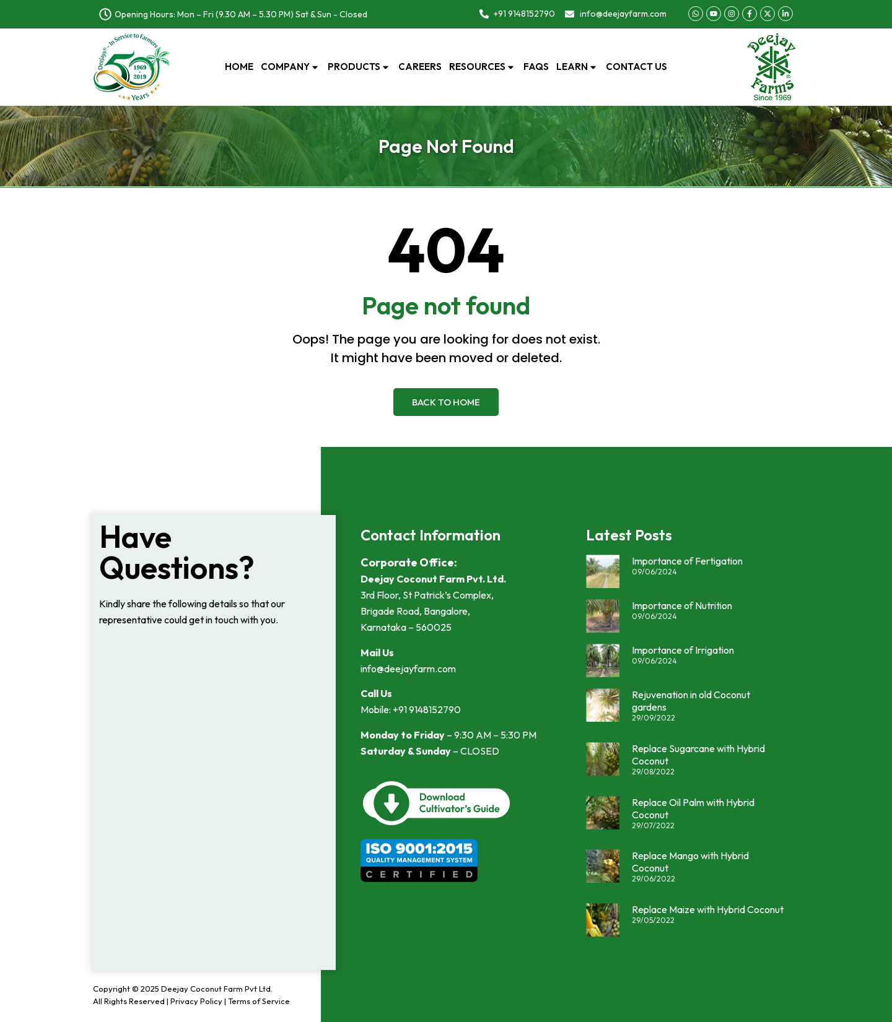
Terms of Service (259, 1001)
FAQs (536, 66)
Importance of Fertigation (687, 561)
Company (290, 66)
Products (359, 66)
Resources (482, 66)
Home (239, 66)
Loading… (214, 804)
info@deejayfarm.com (408, 668)
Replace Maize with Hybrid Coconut (708, 909)
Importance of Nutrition (682, 605)
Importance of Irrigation (683, 650)
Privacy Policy (196, 1001)
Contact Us (636, 66)
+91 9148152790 (427, 709)
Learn (577, 66)
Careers (420, 66)
